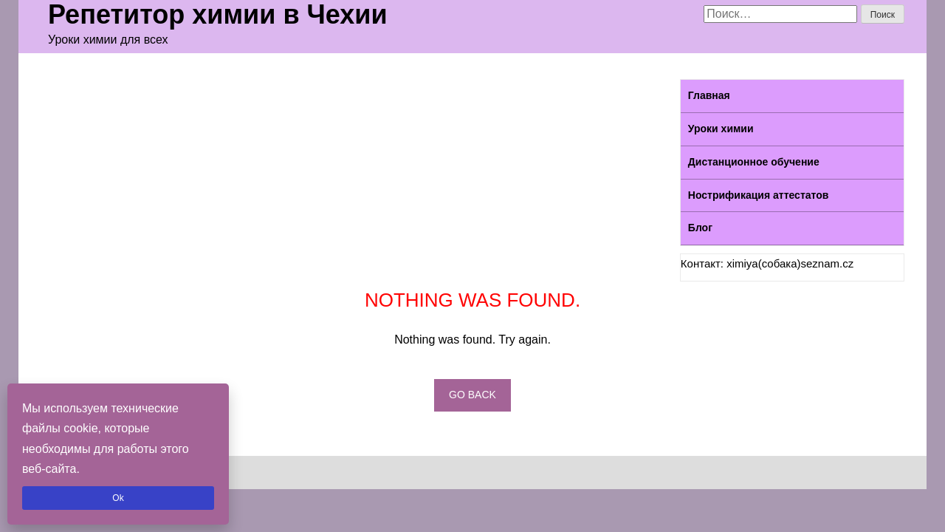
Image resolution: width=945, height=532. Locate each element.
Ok (117, 498)
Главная (709, 95)
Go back (472, 394)
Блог (700, 227)
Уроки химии (721, 128)
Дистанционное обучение (753, 162)
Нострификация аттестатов (758, 195)
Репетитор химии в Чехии (218, 15)
